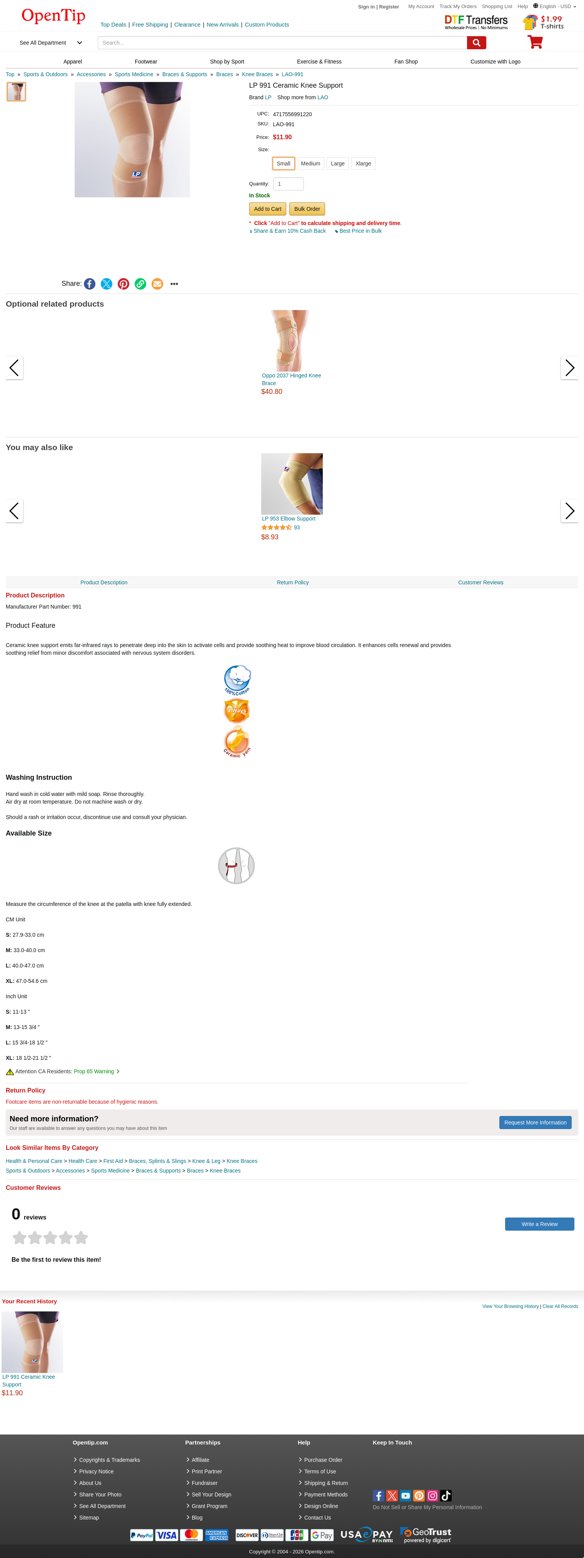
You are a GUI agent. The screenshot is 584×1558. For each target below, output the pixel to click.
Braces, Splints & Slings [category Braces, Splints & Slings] (157, 1161)
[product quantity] (288, 183)
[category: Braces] (224, 74)
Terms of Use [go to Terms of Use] (320, 1471)
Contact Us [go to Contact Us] (317, 1518)
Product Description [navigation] (103, 582)
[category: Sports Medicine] (134, 74)
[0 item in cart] (535, 44)
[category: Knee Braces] (257, 74)
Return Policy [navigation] (293, 582)
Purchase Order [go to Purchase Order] (323, 1460)
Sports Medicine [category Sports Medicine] (110, 1171)
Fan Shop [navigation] (406, 61)
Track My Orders (458, 6)
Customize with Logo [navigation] (496, 61)
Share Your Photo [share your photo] (100, 1494)
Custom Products (267, 24)
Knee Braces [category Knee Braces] (242, 1161)
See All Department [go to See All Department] (102, 1506)
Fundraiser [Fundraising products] (205, 1483)
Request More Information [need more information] (535, 1122)
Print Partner (207, 1471)
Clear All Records (560, 1306)
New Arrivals (223, 24)
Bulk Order (307, 209)
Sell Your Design (212, 1494)
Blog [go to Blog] (197, 1518)
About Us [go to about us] (90, 1483)
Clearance (187, 24)
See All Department (43, 43)
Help (522, 6)
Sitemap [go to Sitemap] (89, 1518)
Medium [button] (310, 163)
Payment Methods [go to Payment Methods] (326, 1494)
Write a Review (540, 1224)
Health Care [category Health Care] (82, 1161)
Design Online (321, 1506)
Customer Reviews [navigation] (480, 582)
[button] (554, 6)
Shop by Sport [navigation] (227, 61)
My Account (421, 6)
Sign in (366, 7)
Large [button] (338, 163)
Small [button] (283, 163)
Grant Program (210, 1506)
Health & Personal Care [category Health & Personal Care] (34, 1161)
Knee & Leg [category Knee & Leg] (206, 1161)
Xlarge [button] (363, 163)
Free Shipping (150, 24)
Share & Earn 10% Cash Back (288, 231)
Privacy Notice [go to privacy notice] (96, 1471)
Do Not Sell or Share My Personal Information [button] (427, 1507)
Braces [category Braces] (195, 1171)
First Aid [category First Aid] (113, 1161)
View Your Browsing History (510, 1306)
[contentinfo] (54, 16)
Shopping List (497, 6)
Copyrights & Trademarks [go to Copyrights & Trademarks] (109, 1460)
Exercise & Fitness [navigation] (319, 61)
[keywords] (283, 42)
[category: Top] (10, 74)
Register (389, 7)
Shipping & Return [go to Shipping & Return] (326, 1483)
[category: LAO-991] (293, 74)
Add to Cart (268, 209)
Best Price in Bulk (358, 231)
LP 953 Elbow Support (288, 518)
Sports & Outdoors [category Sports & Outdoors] (28, 1171)
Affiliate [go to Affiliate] (201, 1460)
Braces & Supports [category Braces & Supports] (158, 1171)
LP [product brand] (268, 97)
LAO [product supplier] (322, 97)
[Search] (476, 42)
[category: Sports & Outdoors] (45, 74)
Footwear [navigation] (146, 61)
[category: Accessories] (91, 74)
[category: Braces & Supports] (184, 74)
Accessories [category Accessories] (70, 1171)
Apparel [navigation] (72, 61)
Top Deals (113, 24)
